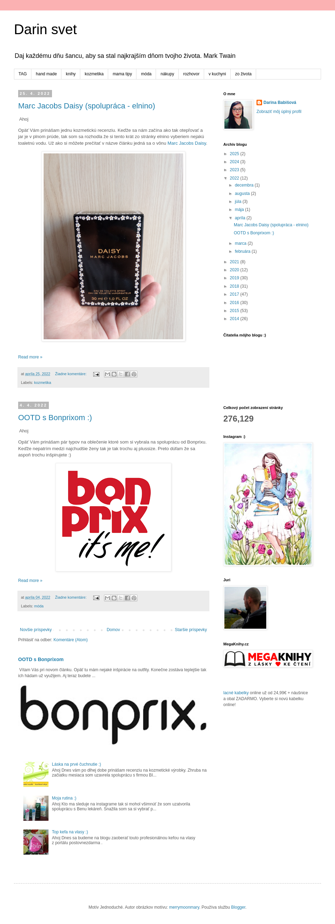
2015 (235, 310)
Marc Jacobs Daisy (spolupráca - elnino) (86, 105)
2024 (235, 161)
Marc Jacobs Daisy (187, 143)
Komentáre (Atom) (70, 639)
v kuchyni (217, 73)
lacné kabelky (236, 692)
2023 (235, 169)
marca (241, 243)
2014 (235, 318)
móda (146, 73)
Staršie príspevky (191, 629)
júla (239, 201)
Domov (113, 629)
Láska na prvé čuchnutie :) (76, 764)
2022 (235, 178)
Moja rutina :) (64, 798)
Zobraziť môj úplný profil (279, 111)
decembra (245, 185)
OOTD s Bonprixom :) (55, 417)
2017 (235, 294)
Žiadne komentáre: (71, 374)
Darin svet (45, 29)
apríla (240, 217)
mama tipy (122, 73)
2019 (235, 277)
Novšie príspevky (36, 629)
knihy (71, 73)
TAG (22, 73)
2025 (235, 153)
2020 (235, 269)
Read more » (30, 357)
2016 (235, 302)
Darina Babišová (279, 102)
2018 (235, 286)
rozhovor (191, 73)
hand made (46, 73)
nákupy (167, 73)
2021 (235, 261)
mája (240, 209)
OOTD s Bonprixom (41, 659)
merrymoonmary (184, 907)
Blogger (238, 907)
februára (243, 251)
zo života (243, 73)
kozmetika (94, 73)
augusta (243, 193)
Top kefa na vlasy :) (70, 832)
